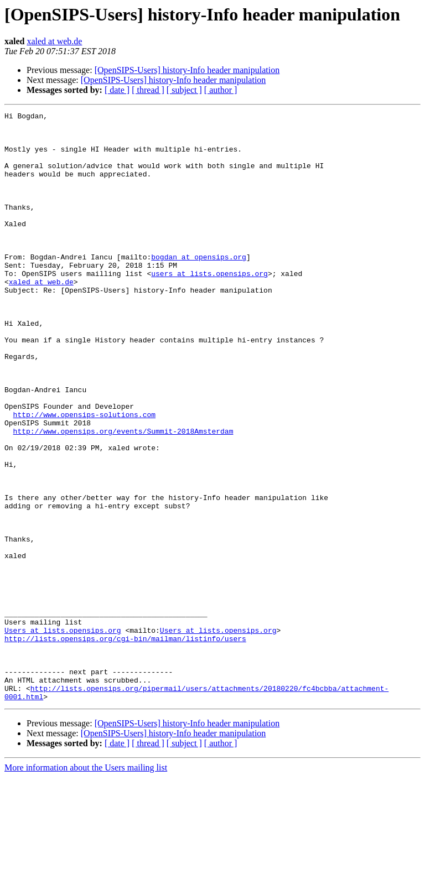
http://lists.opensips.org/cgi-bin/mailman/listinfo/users (125, 745)
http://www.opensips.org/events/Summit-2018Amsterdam (123, 496)
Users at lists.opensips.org (62, 735)
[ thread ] (148, 90)
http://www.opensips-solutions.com (84, 476)
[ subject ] (184, 90)
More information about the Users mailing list (85, 885)
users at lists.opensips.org (209, 306)
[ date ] (117, 90)
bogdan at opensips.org (198, 287)
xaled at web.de (54, 41)
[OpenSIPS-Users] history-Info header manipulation (187, 70)
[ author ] (220, 90)
